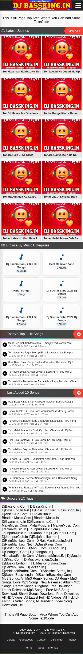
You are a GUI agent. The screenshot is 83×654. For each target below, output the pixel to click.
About (40, 647)
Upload (11, 639)
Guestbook (26, 639)
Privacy (71, 639)
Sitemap (53, 647)
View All (74, 30)
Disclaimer (57, 639)
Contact (41, 639)
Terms (28, 647)
